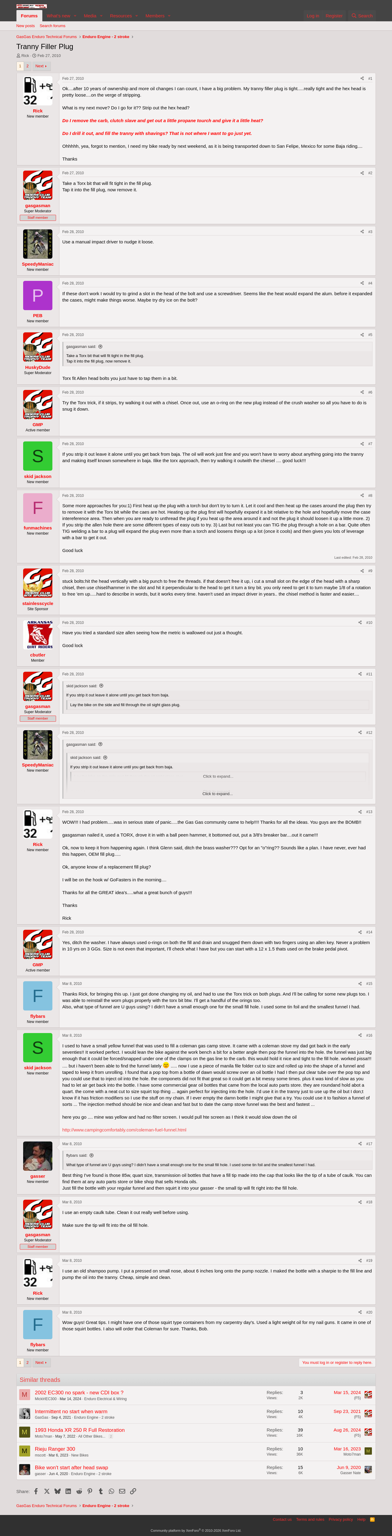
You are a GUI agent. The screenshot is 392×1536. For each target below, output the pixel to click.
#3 (370, 232)
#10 (369, 623)
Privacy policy (341, 1519)
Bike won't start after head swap (71, 1468)
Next (39, 66)
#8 (370, 496)
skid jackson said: (81, 686)
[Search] (362, 15)
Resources (121, 15)
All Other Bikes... (91, 1436)
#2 (370, 173)
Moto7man (43, 1436)
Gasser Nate (350, 1473)
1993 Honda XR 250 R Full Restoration (80, 1430)
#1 (370, 78)
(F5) (357, 1398)
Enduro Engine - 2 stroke (94, 1417)
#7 (370, 444)
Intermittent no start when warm (71, 1411)
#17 (369, 1144)
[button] (75, 15)
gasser (40, 1474)
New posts (25, 25)
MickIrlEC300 (46, 1399)
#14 (369, 932)
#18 (369, 1202)
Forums (29, 15)
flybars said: (76, 1155)
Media (90, 15)
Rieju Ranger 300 (55, 1449)
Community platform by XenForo (196, 1530)
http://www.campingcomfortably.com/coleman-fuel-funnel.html (124, 1129)
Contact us (282, 1519)
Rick (25, 55)
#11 (369, 674)
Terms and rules (310, 1519)
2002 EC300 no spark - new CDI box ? (79, 1393)
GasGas (41, 1417)
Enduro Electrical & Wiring (105, 1399)
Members (155, 15)
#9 (370, 571)
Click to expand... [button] (218, 793)
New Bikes (80, 1455)
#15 (369, 984)
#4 (370, 283)
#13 (369, 812)
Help (361, 1519)
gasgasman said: (81, 346)
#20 (369, 1312)
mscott (40, 1455)
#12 (369, 733)
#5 (370, 335)
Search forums (52, 25)
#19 (369, 1260)
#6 (370, 392)
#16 (369, 1035)
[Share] (362, 78)
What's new (58, 15)
